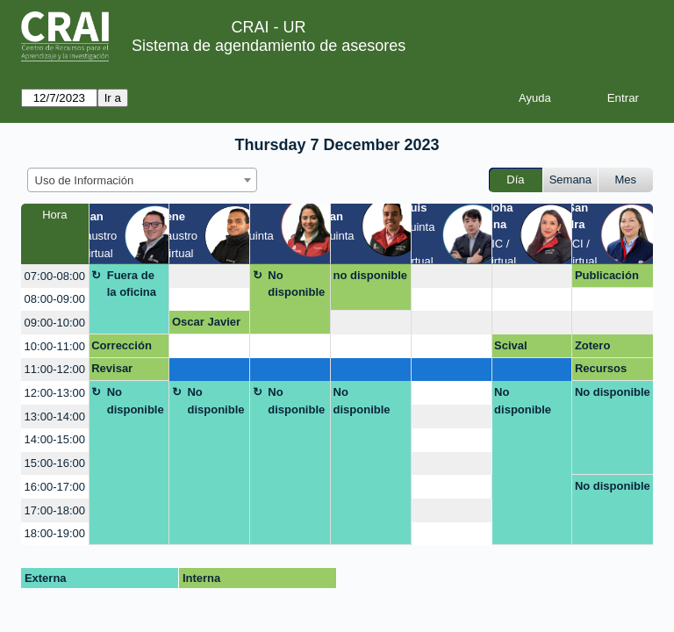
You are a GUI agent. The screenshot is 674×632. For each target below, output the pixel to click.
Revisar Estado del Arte (120, 371)
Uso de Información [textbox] (84, 180)
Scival (510, 345)
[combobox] (142, 180)
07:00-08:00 (55, 276)
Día (515, 179)
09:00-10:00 (55, 322)
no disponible (370, 275)
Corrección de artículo (121, 348)
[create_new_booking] (209, 276)
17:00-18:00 (55, 510)
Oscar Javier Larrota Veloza (206, 324)
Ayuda (535, 97)
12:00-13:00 (55, 392)
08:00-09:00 (55, 298)
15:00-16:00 (55, 463)
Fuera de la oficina (131, 284)
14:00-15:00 (55, 439)
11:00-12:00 (55, 369)
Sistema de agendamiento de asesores (268, 45)
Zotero (592, 345)
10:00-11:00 (55, 346)
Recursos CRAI (601, 371)
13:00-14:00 (55, 416)
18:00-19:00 (55, 533)
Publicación (607, 275)
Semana (570, 179)
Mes (626, 179)
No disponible (296, 284)
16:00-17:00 (55, 486)
